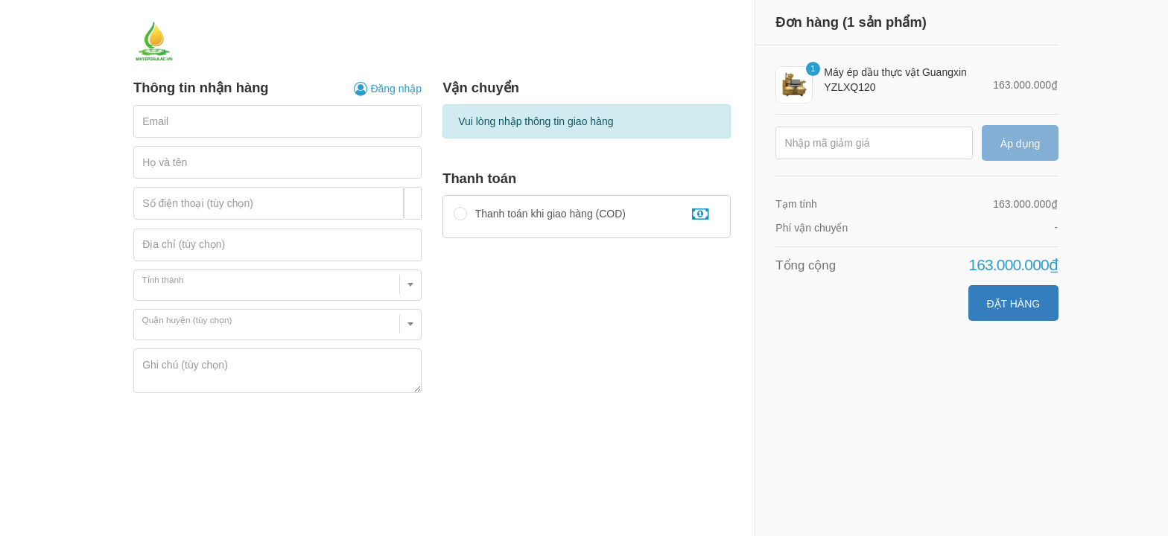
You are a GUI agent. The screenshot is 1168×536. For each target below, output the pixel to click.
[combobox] (277, 285)
